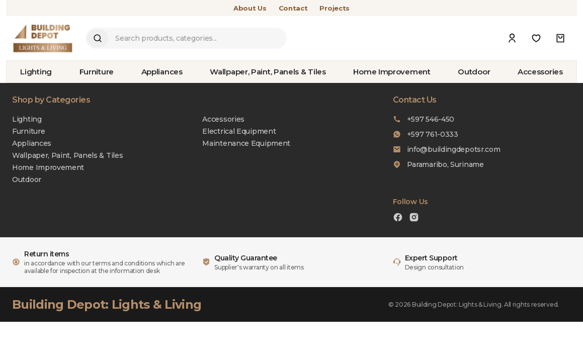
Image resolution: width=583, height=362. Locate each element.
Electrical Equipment (239, 131)
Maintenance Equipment (246, 143)
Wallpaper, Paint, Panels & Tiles (267, 71)
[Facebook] (398, 218)
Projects (334, 8)
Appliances (162, 71)
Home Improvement (391, 71)
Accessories (540, 71)
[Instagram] (414, 218)
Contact (293, 8)
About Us (250, 8)
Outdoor (474, 71)
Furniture (96, 71)
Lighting (36, 71)
